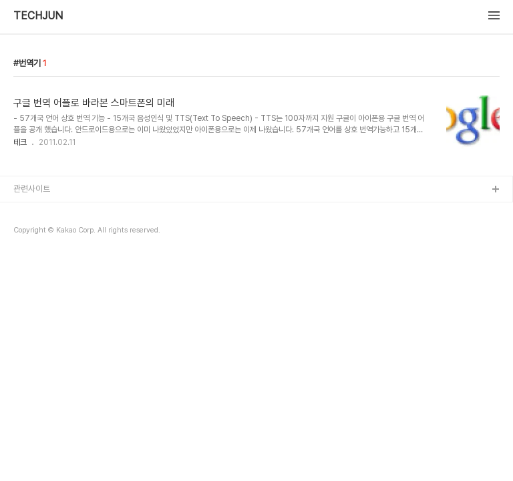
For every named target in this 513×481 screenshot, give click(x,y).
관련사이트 (31, 189)
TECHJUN (38, 16)
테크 (20, 142)
